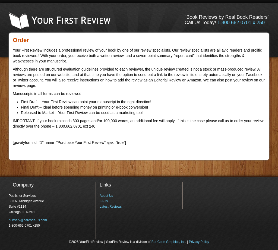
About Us (106, 196)
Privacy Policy (199, 242)
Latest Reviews (111, 206)
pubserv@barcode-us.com (28, 220)
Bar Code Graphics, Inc (168, 242)
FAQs (104, 201)
